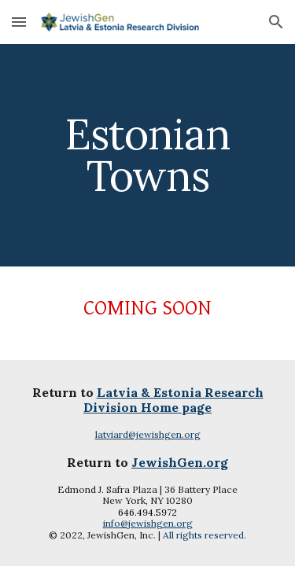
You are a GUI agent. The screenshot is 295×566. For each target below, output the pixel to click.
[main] (148, 155)
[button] (19, 21)
